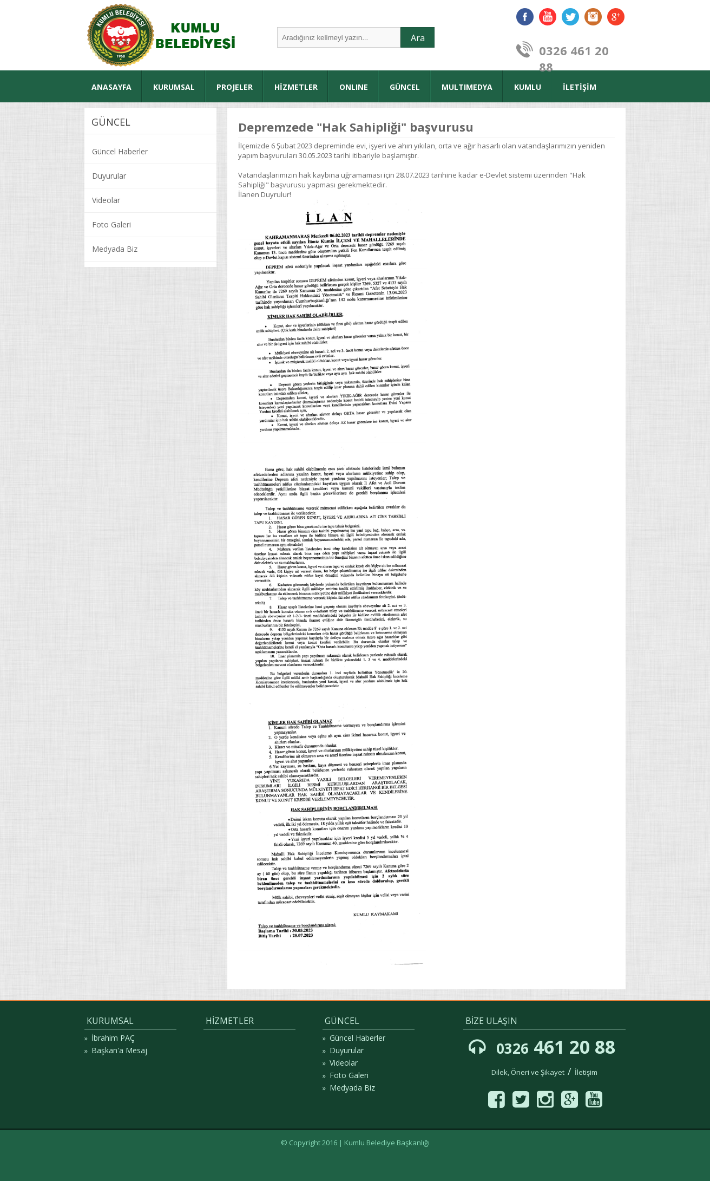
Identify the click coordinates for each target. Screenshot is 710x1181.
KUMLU (527, 87)
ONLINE (353, 87)
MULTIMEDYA (467, 87)
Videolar (106, 200)
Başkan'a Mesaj (119, 1050)
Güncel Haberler (120, 151)
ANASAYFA (111, 87)
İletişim (586, 1072)
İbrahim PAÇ (113, 1038)
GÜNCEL (405, 87)
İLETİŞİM (579, 87)
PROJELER (234, 87)
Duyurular (109, 176)
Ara (418, 38)
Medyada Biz (114, 249)
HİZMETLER (296, 87)
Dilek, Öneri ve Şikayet (527, 1072)
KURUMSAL (174, 87)
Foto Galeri (111, 224)
